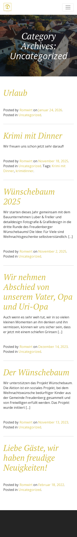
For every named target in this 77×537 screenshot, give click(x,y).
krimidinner (24, 171)
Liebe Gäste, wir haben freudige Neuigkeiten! (30, 457)
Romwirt (26, 110)
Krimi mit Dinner (32, 135)
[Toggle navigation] (68, 7)
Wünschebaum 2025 (29, 196)
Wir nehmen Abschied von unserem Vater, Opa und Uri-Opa (37, 291)
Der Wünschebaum (36, 372)
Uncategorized (29, 115)
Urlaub (15, 92)
